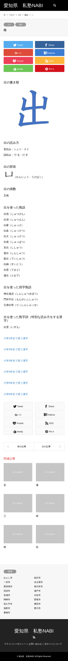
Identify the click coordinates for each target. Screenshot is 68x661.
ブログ (12, 15)
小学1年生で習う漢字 (16, 338)
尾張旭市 (8, 586)
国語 (20, 25)
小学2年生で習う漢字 (16, 349)
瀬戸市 (37, 591)
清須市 (7, 591)
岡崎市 (7, 599)
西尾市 (37, 599)
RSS (34, 637)
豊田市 (37, 604)
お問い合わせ (35, 644)
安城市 (7, 595)
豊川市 (37, 608)
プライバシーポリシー (15, 644)
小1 (9, 25)
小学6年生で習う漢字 (16, 394)
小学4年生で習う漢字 (16, 371)
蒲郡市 (7, 608)
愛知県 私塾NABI (34, 631)
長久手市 (8, 604)
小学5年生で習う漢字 (16, 382)
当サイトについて (53, 644)
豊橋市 (7, 612)
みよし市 (8, 578)
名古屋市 (38, 582)
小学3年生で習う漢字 (16, 360)
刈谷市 (37, 595)
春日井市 (38, 586)
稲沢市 (37, 578)
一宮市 (7, 582)
